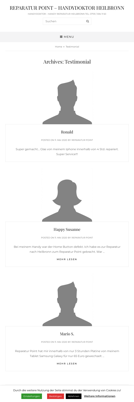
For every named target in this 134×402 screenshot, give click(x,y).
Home (58, 46)
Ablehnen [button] (73, 396)
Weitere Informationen (99, 396)
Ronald (67, 131)
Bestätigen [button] (55, 396)
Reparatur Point (82, 140)
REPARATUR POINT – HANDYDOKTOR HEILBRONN (67, 7)
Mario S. (67, 333)
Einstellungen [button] (31, 396)
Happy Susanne (67, 229)
